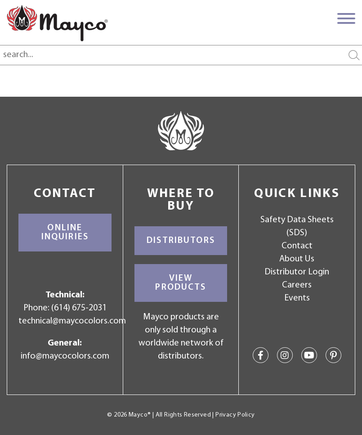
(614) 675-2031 (79, 308)
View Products (180, 283)
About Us (296, 259)
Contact (297, 246)
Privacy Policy (235, 415)
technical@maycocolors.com (72, 321)
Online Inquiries (65, 233)
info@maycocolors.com (65, 356)
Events (297, 298)
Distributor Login (296, 272)
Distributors (181, 240)
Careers (297, 285)
